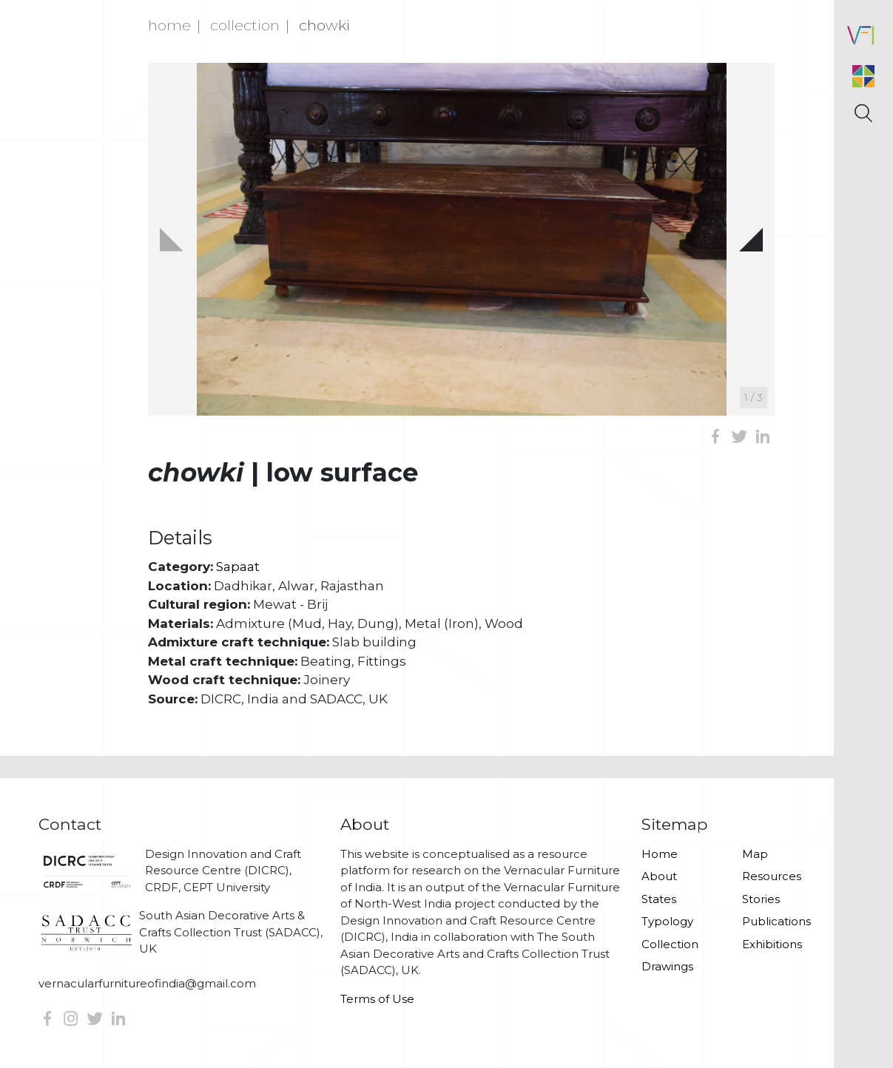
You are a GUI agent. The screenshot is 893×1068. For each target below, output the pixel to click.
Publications (776, 921)
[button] (751, 239)
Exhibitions (772, 944)
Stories (761, 899)
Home (169, 25)
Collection (245, 25)
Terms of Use (377, 999)
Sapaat (238, 566)
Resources (771, 876)
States (658, 899)
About (659, 876)
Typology (667, 921)
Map (755, 854)
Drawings (667, 966)
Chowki (324, 25)
